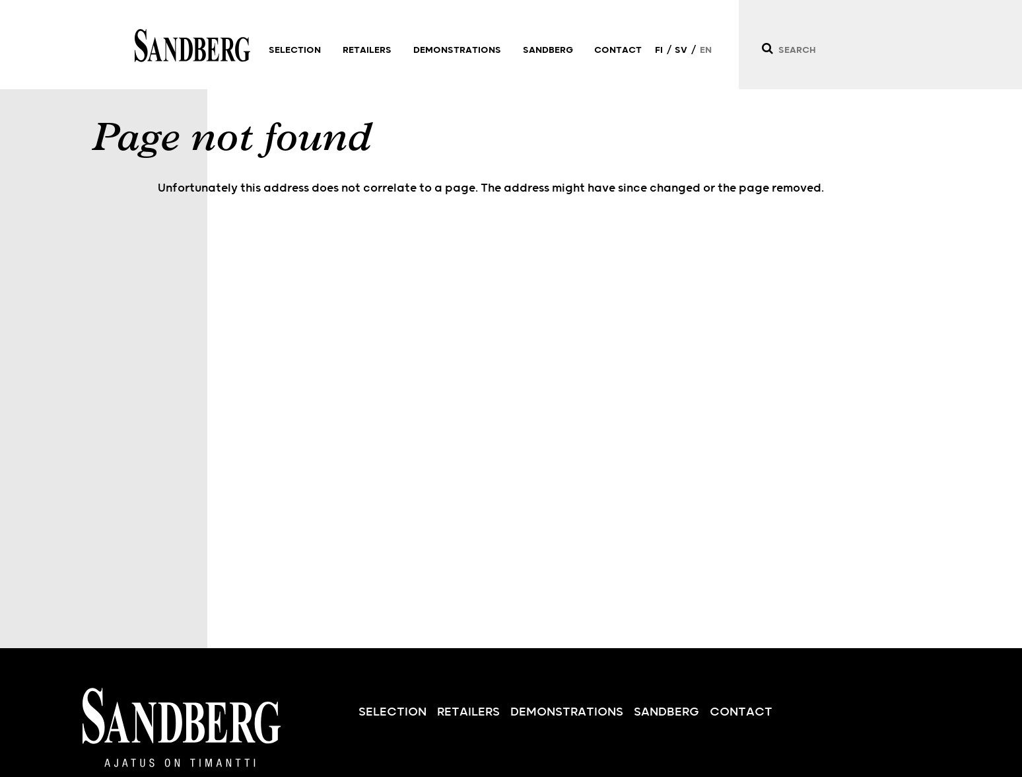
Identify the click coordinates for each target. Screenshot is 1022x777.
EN (706, 50)
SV (681, 50)
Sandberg (192, 45)
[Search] (767, 49)
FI (659, 50)
